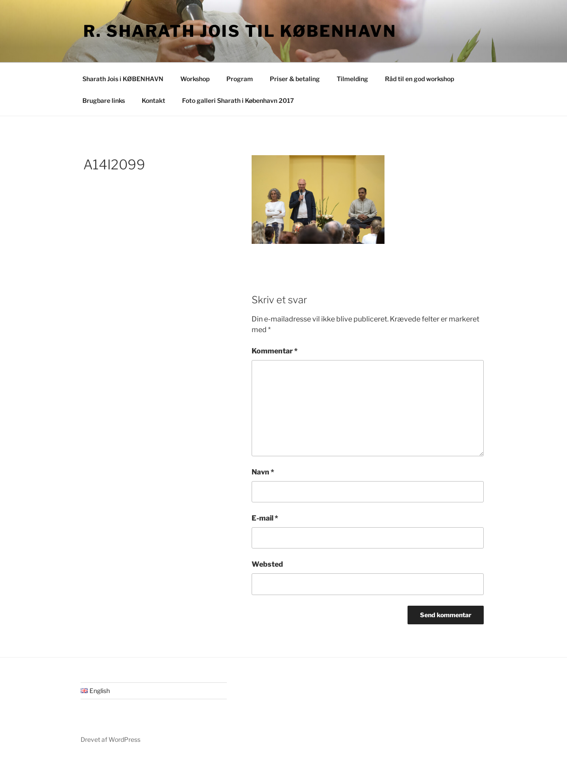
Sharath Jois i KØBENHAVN (122, 78)
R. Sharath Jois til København (239, 31)
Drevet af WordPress (110, 739)
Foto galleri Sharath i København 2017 (238, 100)
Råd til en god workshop (419, 78)
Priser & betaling (295, 78)
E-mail (265, 518)
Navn (263, 472)
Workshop (195, 78)
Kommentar (275, 351)
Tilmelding (352, 78)
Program (239, 78)
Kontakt (153, 100)
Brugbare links (103, 100)
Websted (267, 564)
